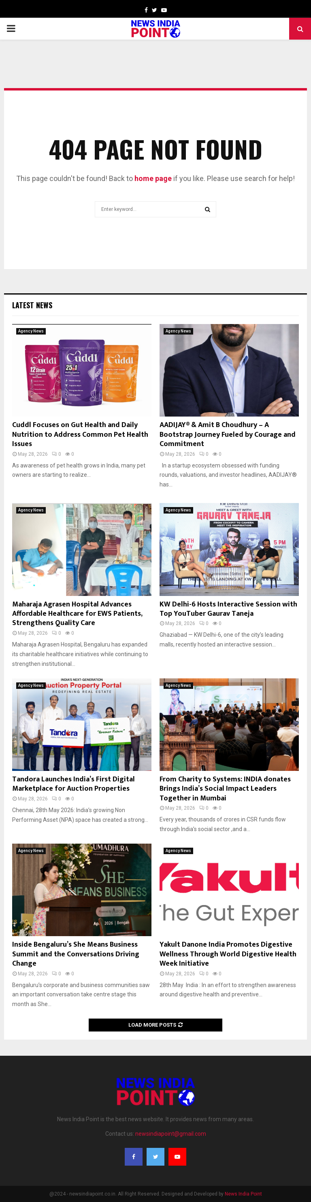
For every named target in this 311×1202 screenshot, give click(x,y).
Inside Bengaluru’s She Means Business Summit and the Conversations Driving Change (75, 954)
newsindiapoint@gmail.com (170, 1133)
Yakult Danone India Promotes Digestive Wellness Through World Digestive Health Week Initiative (228, 954)
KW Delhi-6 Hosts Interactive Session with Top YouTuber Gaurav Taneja (228, 609)
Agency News (31, 331)
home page (153, 178)
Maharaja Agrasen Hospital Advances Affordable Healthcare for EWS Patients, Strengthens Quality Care (77, 613)
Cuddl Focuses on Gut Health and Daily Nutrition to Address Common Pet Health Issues (80, 434)
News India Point (243, 1194)
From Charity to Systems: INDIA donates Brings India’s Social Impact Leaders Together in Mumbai (225, 788)
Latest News (32, 305)
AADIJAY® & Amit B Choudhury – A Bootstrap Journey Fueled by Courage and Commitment (228, 434)
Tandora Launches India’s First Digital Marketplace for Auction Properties (73, 784)
